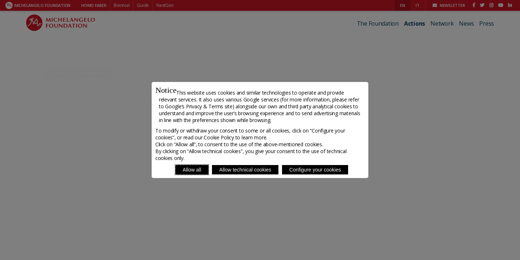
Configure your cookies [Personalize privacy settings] (315, 170)
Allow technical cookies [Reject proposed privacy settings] (245, 170)
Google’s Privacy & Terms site (198, 106)
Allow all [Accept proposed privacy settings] (192, 170)
